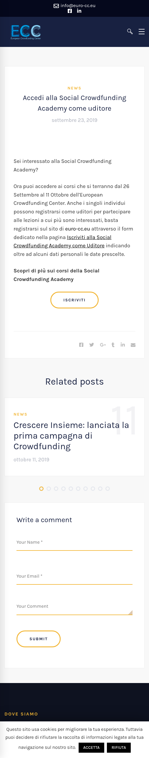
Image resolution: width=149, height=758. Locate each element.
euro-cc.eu (77, 229)
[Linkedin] (122, 345)
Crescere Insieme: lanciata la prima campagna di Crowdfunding (71, 436)
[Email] (133, 345)
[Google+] (102, 345)
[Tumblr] (113, 345)
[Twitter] (91, 345)
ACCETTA (91, 747)
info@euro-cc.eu (75, 6)
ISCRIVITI (74, 300)
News (74, 88)
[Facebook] (81, 345)
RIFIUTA (119, 747)
